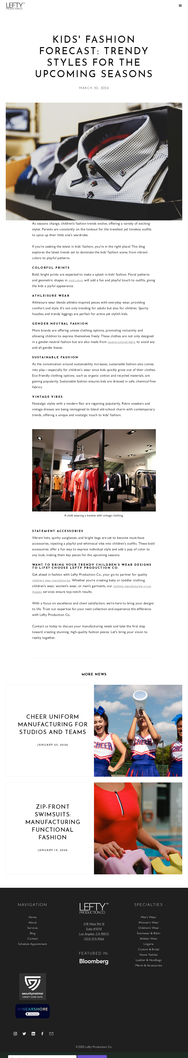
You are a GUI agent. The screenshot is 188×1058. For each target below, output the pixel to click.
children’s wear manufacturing (51, 580)
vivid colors (76, 280)
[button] (180, 5)
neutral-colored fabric (122, 342)
